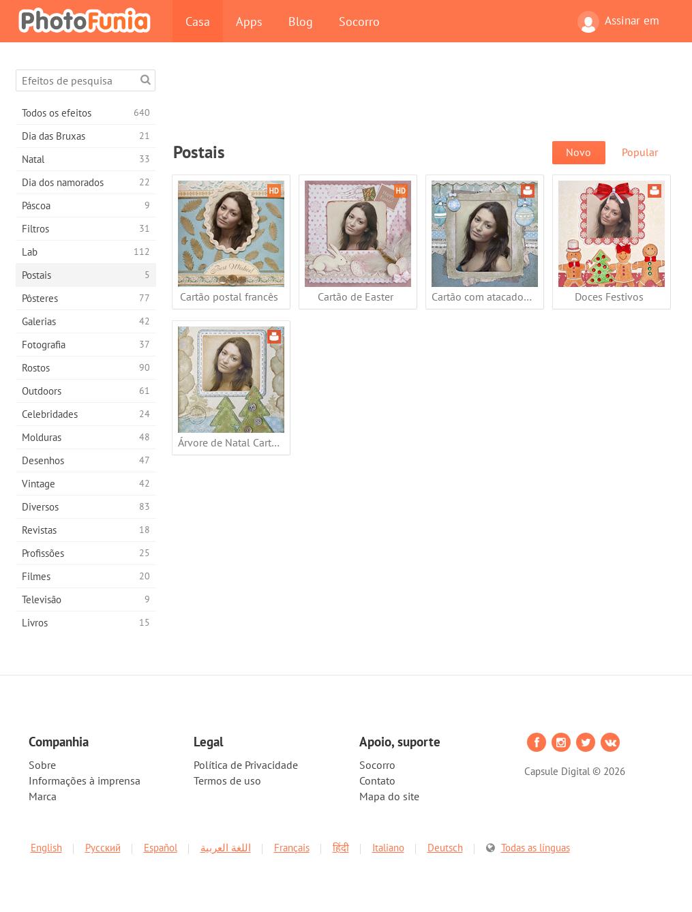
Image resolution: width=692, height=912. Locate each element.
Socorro (359, 21)
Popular (640, 152)
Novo (578, 152)
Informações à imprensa (84, 780)
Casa (197, 21)
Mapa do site (389, 796)
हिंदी (341, 847)
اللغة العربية (225, 847)
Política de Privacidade (246, 765)
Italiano (388, 847)
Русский (103, 847)
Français (292, 847)
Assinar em (618, 22)
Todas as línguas (535, 847)
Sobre (42, 765)
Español (160, 847)
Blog (300, 21)
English (46, 847)
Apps (249, 21)
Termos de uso (227, 780)
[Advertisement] (421, 100)
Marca (43, 796)
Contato (377, 780)
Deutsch (445, 847)
